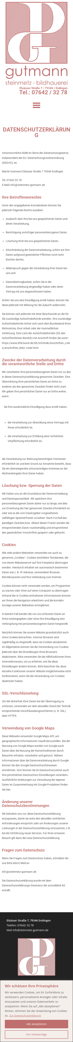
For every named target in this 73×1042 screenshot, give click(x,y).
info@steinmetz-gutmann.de (30, 930)
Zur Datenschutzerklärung (25, 1015)
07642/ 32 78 (25, 925)
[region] (36, 1011)
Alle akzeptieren (36, 1024)
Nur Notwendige (36, 1034)
